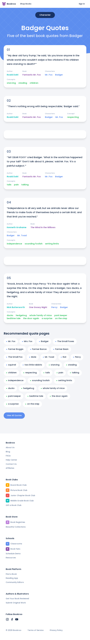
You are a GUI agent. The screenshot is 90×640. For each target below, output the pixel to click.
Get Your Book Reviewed (17, 598)
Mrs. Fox (27, 341)
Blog (8, 451)
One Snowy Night (38, 307)
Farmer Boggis (14, 349)
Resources (11, 557)
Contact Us (11, 464)
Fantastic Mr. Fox (31, 74)
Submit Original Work (16, 602)
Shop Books (25, 3)
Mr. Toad (22, 235)
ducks (10, 315)
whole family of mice (40, 315)
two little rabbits (32, 364)
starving (11, 83)
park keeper (60, 315)
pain (16, 184)
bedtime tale (14, 318)
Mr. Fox (49, 74)
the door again (31, 318)
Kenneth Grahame (16, 227)
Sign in (82, 3)
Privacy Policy (56, 630)
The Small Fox (14, 356)
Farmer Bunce (38, 349)
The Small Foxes (64, 341)
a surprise (47, 318)
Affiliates (10, 468)
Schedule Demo (13, 553)
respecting (73, 117)
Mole (32, 356)
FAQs (8, 455)
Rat (63, 356)
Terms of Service (35, 630)
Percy (54, 307)
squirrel (11, 364)
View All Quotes (14, 415)
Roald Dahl (12, 74)
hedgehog (21, 315)
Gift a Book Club (13, 505)
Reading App (12, 578)
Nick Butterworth (16, 307)
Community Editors (15, 582)
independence (14, 243)
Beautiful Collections (16, 527)
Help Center (11, 460)
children (34, 83)
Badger (59, 74)
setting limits (52, 243)
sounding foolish (33, 243)
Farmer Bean (60, 349)
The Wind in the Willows (43, 227)
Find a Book (11, 574)
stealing (22, 83)
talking (25, 184)
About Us (10, 447)
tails (9, 184)
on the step (61, 318)
